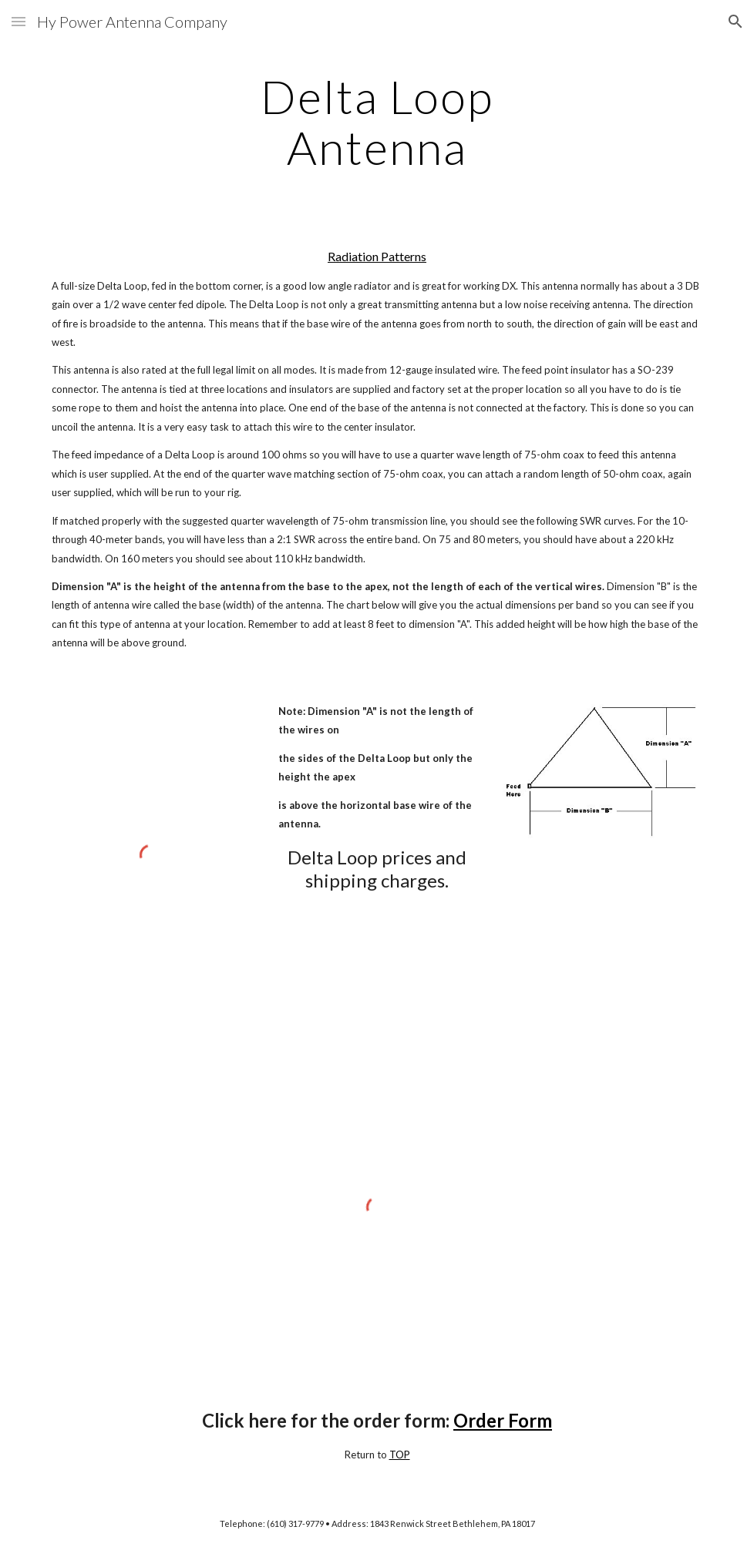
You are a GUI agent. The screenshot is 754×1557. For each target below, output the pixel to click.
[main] (377, 122)
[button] (18, 21)
